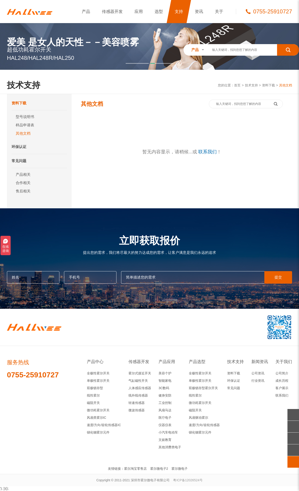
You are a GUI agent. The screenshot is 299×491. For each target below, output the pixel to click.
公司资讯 (257, 373)
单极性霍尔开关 (98, 380)
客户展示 (281, 388)
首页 (237, 85)
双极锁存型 (95, 388)
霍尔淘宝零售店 (135, 468)
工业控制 (165, 403)
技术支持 (251, 85)
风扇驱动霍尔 (198, 417)
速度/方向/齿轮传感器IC (104, 425)
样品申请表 (25, 125)
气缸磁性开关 (138, 380)
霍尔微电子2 (159, 468)
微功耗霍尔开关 (98, 410)
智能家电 (165, 380)
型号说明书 (25, 117)
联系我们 (207, 151)
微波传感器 (136, 410)
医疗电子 (165, 417)
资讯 (199, 11)
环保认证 (19, 147)
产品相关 (23, 174)
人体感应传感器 (139, 388)
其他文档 (285, 85)
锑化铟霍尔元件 (98, 432)
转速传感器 (136, 403)
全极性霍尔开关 (98, 373)
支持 (179, 11)
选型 (159, 11)
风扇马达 (165, 410)
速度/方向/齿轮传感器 (204, 425)
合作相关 (23, 183)
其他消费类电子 (170, 447)
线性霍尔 (93, 395)
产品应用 (167, 361)
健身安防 (165, 395)
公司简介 (281, 373)
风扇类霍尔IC (96, 417)
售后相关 (23, 191)
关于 (219, 11)
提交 (278, 277)
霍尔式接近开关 (139, 373)
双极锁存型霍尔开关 (203, 388)
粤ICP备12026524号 (188, 480)
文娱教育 (165, 440)
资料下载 (268, 85)
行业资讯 (257, 380)
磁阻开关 (93, 403)
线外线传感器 (138, 395)
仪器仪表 (165, 425)
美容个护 (165, 373)
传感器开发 (112, 11)
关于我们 (283, 361)
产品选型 (197, 361)
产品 (86, 11)
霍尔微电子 (179, 468)
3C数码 (164, 388)
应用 (138, 11)
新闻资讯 (259, 361)
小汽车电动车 (168, 432)
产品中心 (95, 361)
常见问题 (19, 161)
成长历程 (281, 380)
